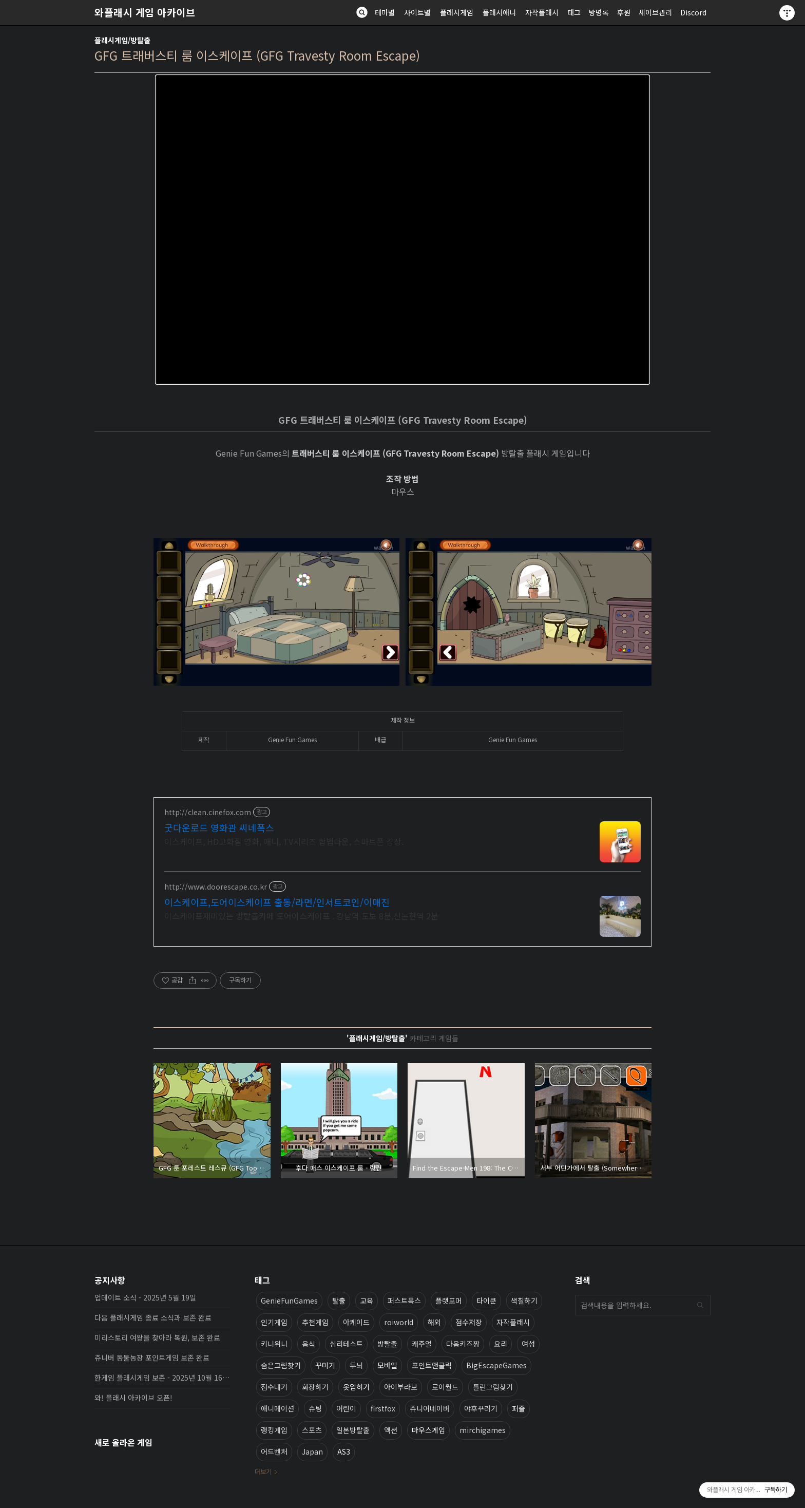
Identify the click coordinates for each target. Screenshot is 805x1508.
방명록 (599, 12)
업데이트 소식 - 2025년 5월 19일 (145, 1297)
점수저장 (468, 1322)
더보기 (263, 1471)
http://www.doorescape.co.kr (215, 886)
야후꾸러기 (480, 1408)
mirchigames (482, 1430)
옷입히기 (356, 1387)
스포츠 (312, 1430)
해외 (434, 1322)
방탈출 (387, 1344)
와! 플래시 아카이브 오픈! (133, 1397)
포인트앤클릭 (432, 1365)
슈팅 (315, 1408)
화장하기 (315, 1387)
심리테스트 (346, 1344)
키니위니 (274, 1344)
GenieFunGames (289, 1300)
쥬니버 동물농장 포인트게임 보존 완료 (151, 1357)
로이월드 (445, 1387)
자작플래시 (542, 12)
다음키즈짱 (463, 1344)
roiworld (398, 1322)
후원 (623, 12)
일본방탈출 (353, 1430)
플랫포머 (448, 1300)
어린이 (346, 1408)
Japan (312, 1451)
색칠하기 (524, 1300)
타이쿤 (486, 1300)
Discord (693, 12)
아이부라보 (400, 1387)
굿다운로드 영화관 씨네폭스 (219, 827)
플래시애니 (499, 12)
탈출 (339, 1300)
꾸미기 (325, 1365)
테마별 (385, 12)
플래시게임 (456, 12)
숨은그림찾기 (281, 1365)
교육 (366, 1300)
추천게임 (315, 1322)
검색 (700, 1305)
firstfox (383, 1408)
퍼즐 (518, 1408)
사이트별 (417, 12)
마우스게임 (428, 1430)
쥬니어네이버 (430, 1408)
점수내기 (274, 1387)
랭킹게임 (274, 1430)
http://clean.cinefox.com (207, 812)
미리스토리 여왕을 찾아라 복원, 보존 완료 (157, 1337)
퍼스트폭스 (404, 1300)
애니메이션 (277, 1408)
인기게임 (274, 1322)
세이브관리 (655, 12)
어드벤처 (274, 1451)
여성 (528, 1344)
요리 (500, 1344)
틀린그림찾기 (493, 1387)
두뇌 (356, 1365)
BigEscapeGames (496, 1365)
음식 (308, 1344)
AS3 (343, 1451)
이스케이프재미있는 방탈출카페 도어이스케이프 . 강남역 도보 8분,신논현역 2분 (301, 915)
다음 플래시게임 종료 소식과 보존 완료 (153, 1317)
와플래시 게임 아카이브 (144, 12)
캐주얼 (422, 1344)
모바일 (387, 1365)
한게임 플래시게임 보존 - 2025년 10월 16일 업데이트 (162, 1377)
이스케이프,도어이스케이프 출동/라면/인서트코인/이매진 (277, 902)
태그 (574, 12)
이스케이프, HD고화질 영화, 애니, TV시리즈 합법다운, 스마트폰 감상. (284, 841)
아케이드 (356, 1322)
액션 (390, 1430)
